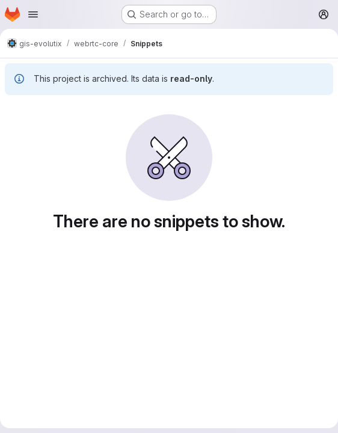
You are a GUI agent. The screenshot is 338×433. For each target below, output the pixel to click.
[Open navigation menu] (33, 14)
